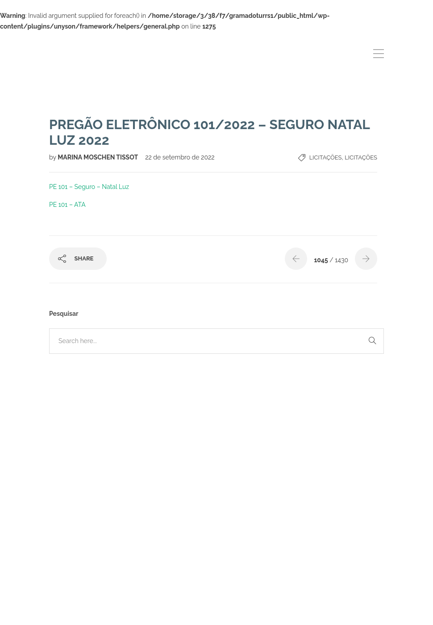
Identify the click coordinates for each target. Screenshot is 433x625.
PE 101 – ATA (67, 204)
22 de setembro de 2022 (179, 157)
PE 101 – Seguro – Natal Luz (89, 186)
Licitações (325, 157)
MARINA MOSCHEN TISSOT (98, 157)
